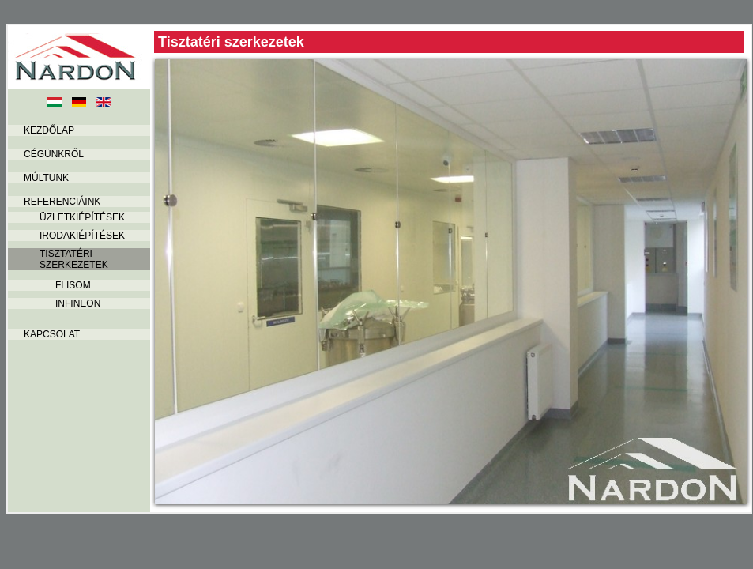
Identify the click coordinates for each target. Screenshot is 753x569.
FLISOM (73, 285)
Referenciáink (62, 201)
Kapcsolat (52, 334)
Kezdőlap (49, 130)
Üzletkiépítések (82, 217)
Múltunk (46, 177)
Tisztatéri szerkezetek (74, 259)
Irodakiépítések (82, 235)
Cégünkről (54, 154)
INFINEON (77, 303)
